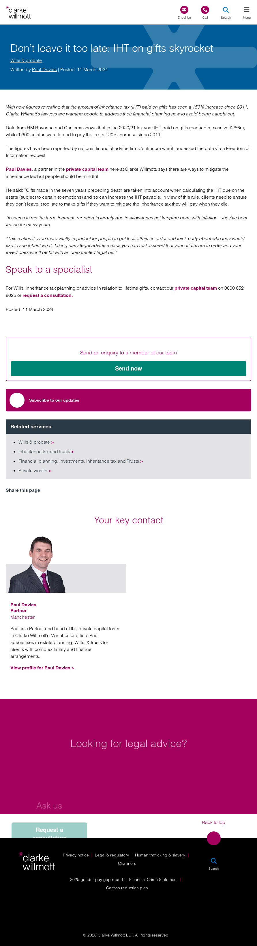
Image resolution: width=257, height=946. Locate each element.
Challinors (127, 863)
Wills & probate (26, 60)
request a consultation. (47, 295)
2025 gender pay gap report (96, 879)
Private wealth (34, 470)
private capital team (87, 169)
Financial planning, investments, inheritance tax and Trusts (80, 461)
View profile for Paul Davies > (42, 667)
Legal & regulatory (112, 855)
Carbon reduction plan (127, 887)
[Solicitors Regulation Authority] (216, 904)
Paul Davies (44, 69)
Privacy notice (76, 855)
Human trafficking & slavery (160, 855)
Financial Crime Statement (153, 879)
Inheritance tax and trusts (46, 451)
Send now (128, 368)
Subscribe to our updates (44, 400)
